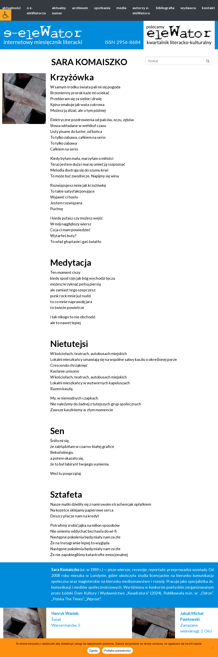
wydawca (188, 8)
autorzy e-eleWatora (141, 10)
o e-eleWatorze (36, 10)
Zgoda (93, 650)
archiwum (80, 8)
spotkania (102, 8)
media (121, 8)
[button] (5, 15)
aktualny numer (59, 10)
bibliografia (165, 8)
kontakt (208, 8)
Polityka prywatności (117, 650)
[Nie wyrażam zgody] (212, 647)
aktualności (11, 8)
